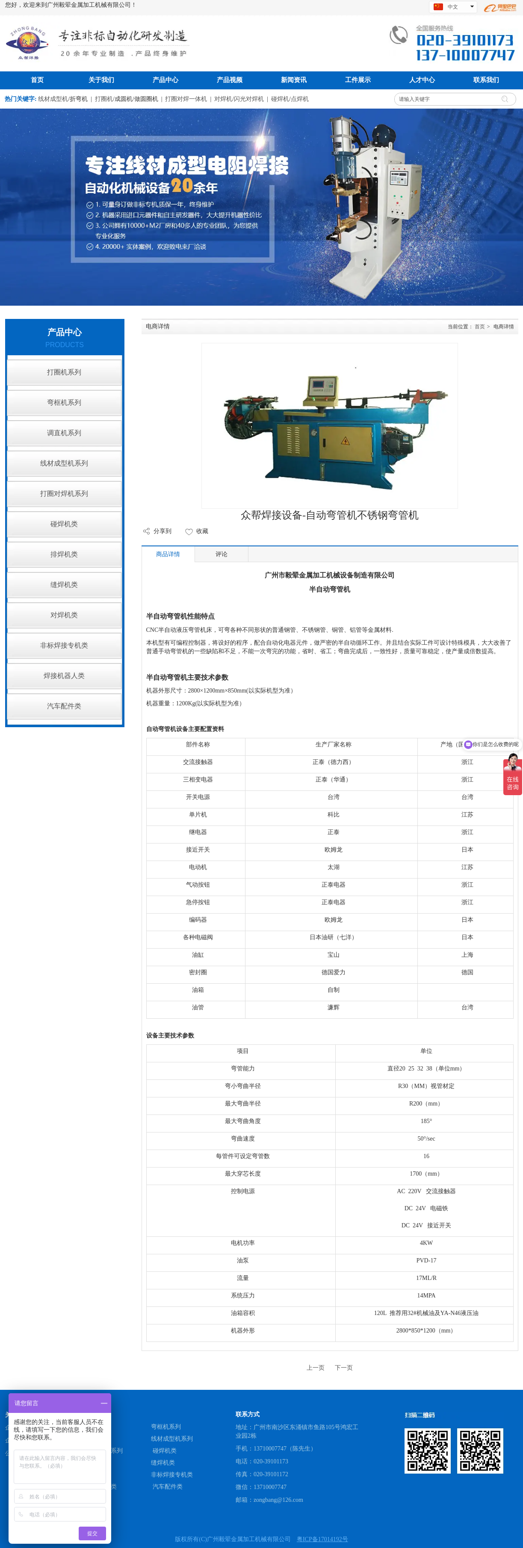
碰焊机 (280, 99)
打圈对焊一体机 (186, 99)
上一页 (316, 1368)
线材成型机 (53, 99)
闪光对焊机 (249, 99)
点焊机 (300, 99)
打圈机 (104, 99)
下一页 (344, 1368)
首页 (480, 327)
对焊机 (223, 99)
